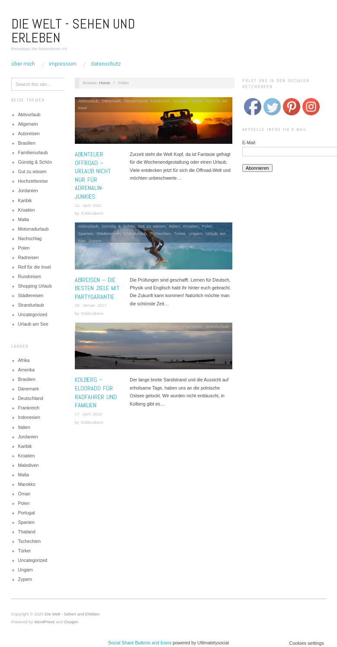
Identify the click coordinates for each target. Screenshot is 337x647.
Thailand (26, 531)
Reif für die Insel (34, 267)
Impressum (63, 63)
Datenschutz (106, 63)
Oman (24, 493)
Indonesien (29, 417)
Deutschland (30, 398)
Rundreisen (30, 276)
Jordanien (28, 190)
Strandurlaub (31, 305)
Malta (23, 219)
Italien (24, 427)
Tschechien (29, 541)
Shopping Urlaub (35, 286)
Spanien (26, 522)
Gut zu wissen (32, 171)
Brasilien (26, 143)
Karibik (25, 200)
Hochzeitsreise (33, 181)
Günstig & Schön (35, 162)
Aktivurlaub (29, 114)
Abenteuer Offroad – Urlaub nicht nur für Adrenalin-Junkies (93, 175)
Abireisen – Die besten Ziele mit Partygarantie (97, 288)
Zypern (25, 579)
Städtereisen (31, 295)
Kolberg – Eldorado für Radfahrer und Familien (96, 392)
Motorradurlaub (33, 229)
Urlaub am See (33, 324)
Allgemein (28, 124)
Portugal (26, 512)
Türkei (24, 550)
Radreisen (28, 257)
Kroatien (26, 209)
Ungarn (25, 569)
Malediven (28, 465)
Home (104, 82)
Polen (24, 248)
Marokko (26, 484)
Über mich (23, 63)
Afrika (24, 360)
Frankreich (29, 407)
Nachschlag (30, 238)
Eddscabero (92, 213)
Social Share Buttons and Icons (140, 642)
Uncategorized (33, 314)
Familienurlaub (33, 152)
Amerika (26, 369)
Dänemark (28, 388)
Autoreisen (29, 133)
